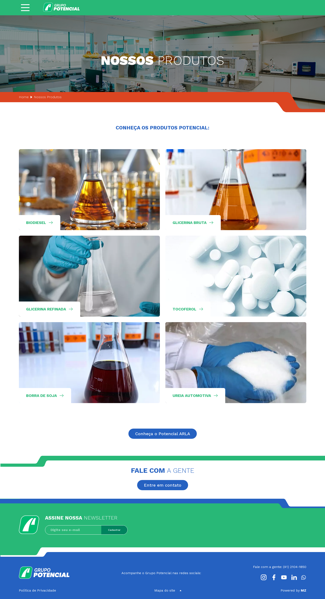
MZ (303, 590)
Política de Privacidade (37, 590)
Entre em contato (162, 485)
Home (24, 97)
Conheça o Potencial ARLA (162, 433)
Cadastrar (114, 529)
